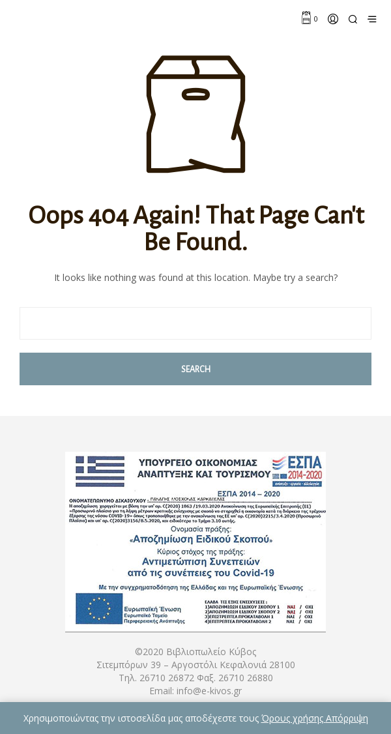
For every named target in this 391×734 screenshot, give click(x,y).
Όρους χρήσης (293, 718)
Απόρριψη (347, 718)
